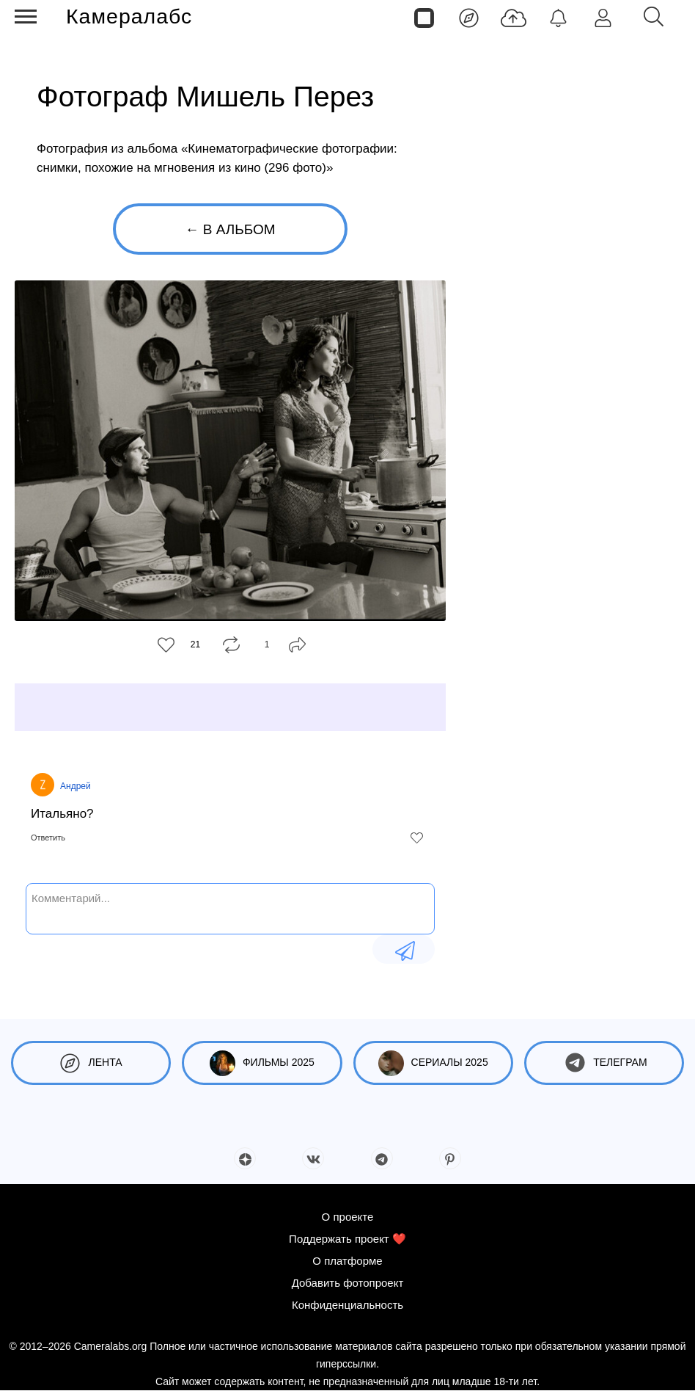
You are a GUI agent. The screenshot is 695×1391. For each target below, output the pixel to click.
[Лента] (469, 17)
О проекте (348, 1216)
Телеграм (604, 1063)
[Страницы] (424, 17)
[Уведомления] (558, 17)
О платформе (347, 1260)
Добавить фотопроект (348, 1282)
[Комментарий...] (230, 907)
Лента (91, 1063)
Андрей (75, 786)
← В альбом (230, 229)
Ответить (48, 837)
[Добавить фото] (513, 17)
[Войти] (603, 17)
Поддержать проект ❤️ (347, 1238)
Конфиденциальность (347, 1305)
